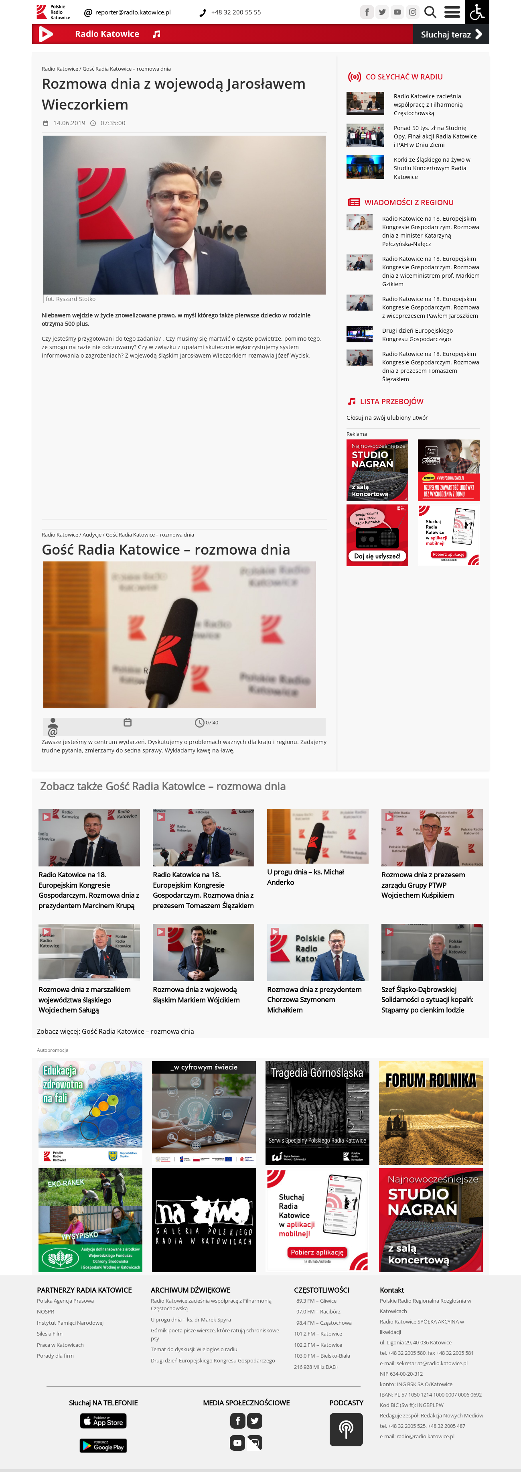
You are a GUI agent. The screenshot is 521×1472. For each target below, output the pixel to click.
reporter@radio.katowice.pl (132, 12)
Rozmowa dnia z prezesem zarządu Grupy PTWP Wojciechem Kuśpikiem (423, 885)
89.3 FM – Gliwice (315, 1299)
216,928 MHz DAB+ (316, 1366)
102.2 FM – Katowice (318, 1344)
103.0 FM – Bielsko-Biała (322, 1355)
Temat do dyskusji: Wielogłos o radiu (194, 1348)
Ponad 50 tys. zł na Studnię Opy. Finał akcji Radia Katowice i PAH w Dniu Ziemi (435, 136)
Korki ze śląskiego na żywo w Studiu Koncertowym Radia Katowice (432, 168)
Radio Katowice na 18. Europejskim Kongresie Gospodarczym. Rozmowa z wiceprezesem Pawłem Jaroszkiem (430, 307)
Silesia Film (50, 1333)
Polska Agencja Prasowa (65, 1299)
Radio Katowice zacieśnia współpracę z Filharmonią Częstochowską (428, 104)
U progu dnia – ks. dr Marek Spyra (191, 1318)
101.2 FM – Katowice (318, 1333)
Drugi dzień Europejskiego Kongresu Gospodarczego (213, 1359)
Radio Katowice (60, 68)
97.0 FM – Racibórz (317, 1311)
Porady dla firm (55, 1355)
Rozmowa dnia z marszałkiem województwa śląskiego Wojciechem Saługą (85, 999)
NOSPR (45, 1311)
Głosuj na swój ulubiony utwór (387, 417)
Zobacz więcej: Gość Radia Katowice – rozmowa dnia (115, 1031)
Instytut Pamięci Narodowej (70, 1322)
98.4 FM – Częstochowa (323, 1322)
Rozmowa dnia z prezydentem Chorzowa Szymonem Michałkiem (314, 999)
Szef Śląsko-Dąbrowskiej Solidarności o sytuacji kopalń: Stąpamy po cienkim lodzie (427, 999)
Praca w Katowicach (60, 1344)
